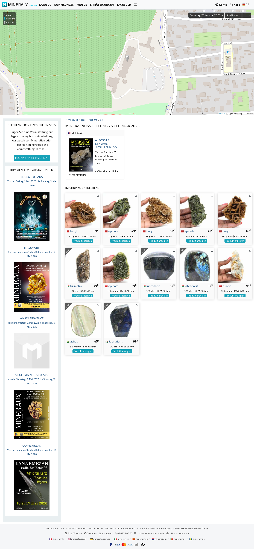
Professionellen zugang (160, 528)
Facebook (90, 533)
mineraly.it (121, 539)
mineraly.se (197, 539)
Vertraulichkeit (96, 528)
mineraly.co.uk (77, 539)
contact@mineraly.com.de (151, 533)
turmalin (74, 285)
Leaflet (222, 113)
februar (93, 120)
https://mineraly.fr (179, 533)
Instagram (105, 533)
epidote (111, 231)
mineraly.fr (57, 539)
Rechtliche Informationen (73, 528)
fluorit (225, 285)
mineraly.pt (178, 539)
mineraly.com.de (100, 539)
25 (101, 120)
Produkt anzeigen (83, 240)
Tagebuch (73, 120)
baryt (72, 231)
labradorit (151, 285)
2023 (83, 120)
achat (72, 341)
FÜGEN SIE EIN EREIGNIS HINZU (31, 157)
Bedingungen (52, 528)
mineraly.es (140, 539)
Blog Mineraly (73, 533)
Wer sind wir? (112, 528)
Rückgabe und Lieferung (133, 528)
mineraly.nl (159, 539)
